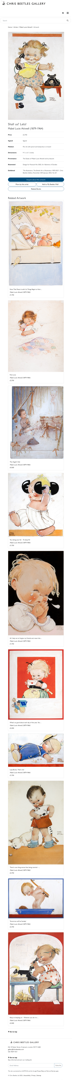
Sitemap (39, 1075)
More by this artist (22, 184)
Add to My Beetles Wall (50, 184)
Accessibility (27, 1075)
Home (10, 27)
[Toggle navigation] (67, 13)
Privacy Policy (40, 1071)
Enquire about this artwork (36, 179)
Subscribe (58, 1065)
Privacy (33, 1075)
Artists (16, 27)
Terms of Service (50, 1071)
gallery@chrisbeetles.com (16, 1049)
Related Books (36, 189)
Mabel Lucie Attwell (25, 27)
